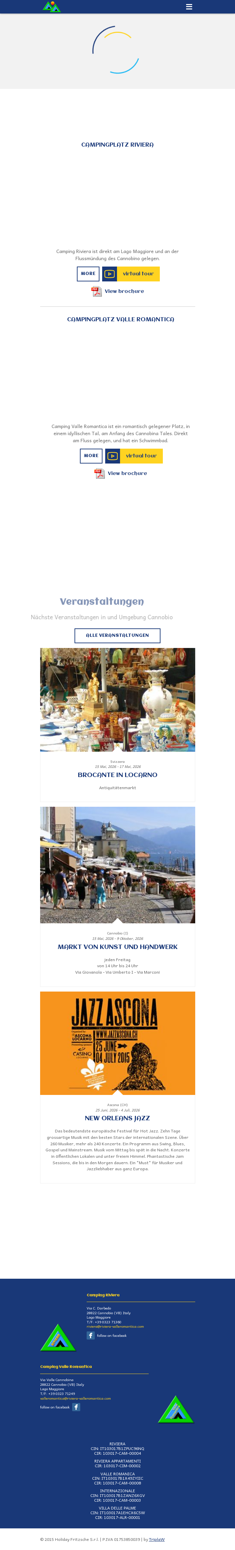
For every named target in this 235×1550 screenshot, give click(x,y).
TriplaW (157, 1539)
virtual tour (138, 274)
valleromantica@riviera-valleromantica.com (75, 1398)
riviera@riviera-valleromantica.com (115, 1326)
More (88, 274)
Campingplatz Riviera (117, 145)
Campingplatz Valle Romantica (120, 320)
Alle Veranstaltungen (117, 635)
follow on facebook (112, 1335)
